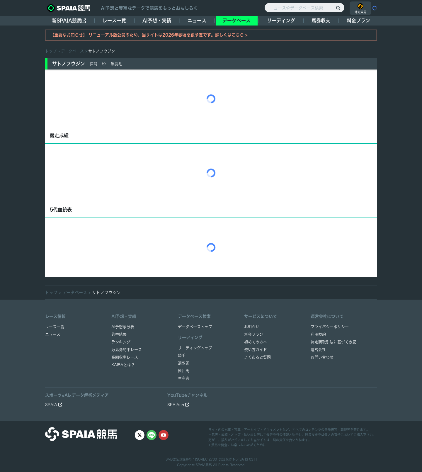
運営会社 (318, 350)
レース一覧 (114, 20)
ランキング (120, 342)
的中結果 (119, 334)
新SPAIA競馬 (69, 20)
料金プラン (253, 334)
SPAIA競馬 (204, 464)
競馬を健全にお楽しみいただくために (237, 444)
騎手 (182, 355)
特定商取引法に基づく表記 (333, 342)
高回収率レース (124, 357)
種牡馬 (183, 371)
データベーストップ (195, 327)
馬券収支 (321, 20)
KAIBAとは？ (123, 365)
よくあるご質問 (257, 357)
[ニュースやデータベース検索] (304, 7)
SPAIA (53, 405)
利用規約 (318, 334)
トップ (51, 51)
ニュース (197, 20)
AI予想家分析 (122, 327)
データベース (236, 20)
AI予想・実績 (156, 20)
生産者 (183, 378)
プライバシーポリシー (330, 327)
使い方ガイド (255, 350)
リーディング (281, 20)
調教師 (183, 363)
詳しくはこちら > (231, 35)
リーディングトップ (195, 348)
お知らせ (251, 327)
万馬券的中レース (126, 350)
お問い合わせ (322, 357)
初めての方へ (255, 342)
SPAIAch (178, 405)
